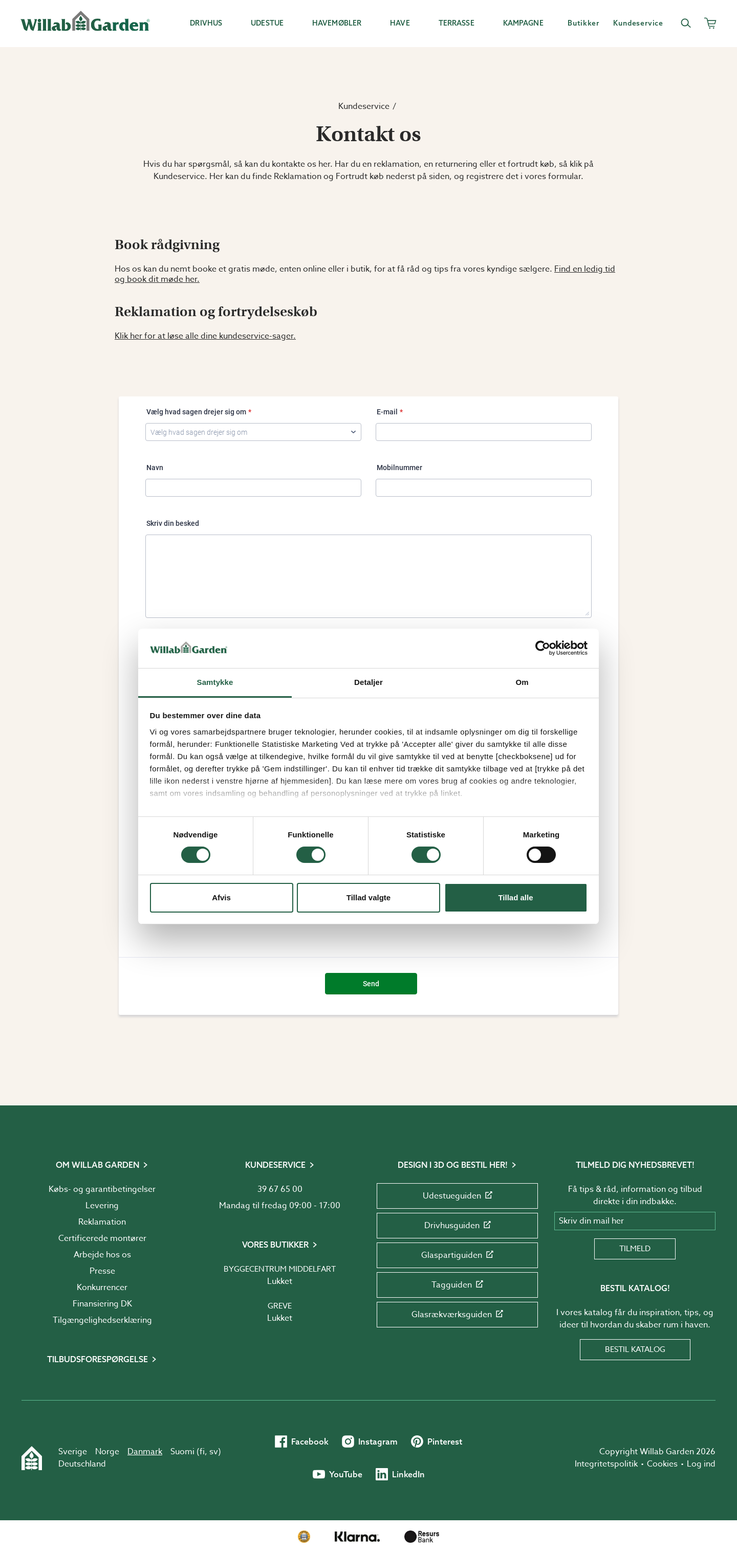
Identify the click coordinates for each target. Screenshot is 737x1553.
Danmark (144, 1452)
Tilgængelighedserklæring (102, 1320)
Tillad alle (515, 897)
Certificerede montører (102, 1238)
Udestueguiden (457, 1196)
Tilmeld (635, 1248)
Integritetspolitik (606, 1464)
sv (213, 1452)
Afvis (221, 897)
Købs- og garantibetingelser (102, 1189)
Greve (280, 1306)
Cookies (662, 1464)
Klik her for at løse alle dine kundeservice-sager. (205, 336)
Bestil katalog (635, 1349)
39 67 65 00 (279, 1189)
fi (202, 1452)
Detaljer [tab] (368, 682)
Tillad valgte (368, 897)
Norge (107, 1452)
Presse (102, 1271)
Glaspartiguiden (457, 1255)
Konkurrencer (102, 1287)
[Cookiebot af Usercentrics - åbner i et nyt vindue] (543, 648)
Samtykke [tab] (215, 682)
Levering (102, 1206)
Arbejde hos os (102, 1255)
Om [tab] (521, 682)
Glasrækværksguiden (457, 1314)
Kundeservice (363, 106)
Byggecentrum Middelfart (280, 1269)
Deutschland (82, 1464)
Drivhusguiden (457, 1225)
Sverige (72, 1452)
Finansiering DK (102, 1304)
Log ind (701, 1464)
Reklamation (102, 1222)
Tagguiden (457, 1285)
